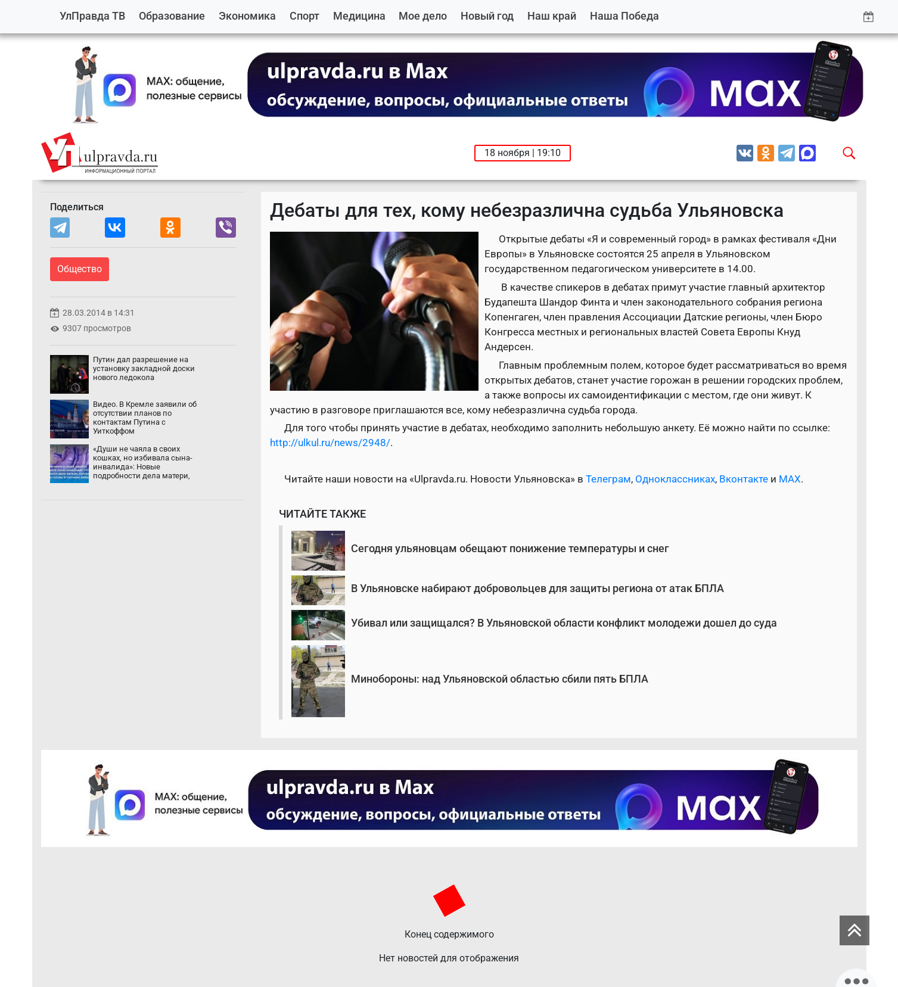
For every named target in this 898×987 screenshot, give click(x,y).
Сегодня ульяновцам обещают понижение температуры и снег (510, 548)
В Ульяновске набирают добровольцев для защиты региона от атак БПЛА (537, 588)
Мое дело (423, 16)
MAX (790, 479)
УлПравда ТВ (92, 16)
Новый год (487, 16)
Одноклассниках (675, 479)
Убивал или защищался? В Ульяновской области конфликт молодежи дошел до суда (564, 623)
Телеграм (608, 479)
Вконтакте (743, 479)
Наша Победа (624, 16)
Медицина (359, 16)
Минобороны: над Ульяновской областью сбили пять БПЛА (499, 678)
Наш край (551, 16)
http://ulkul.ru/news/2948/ (330, 443)
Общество (79, 269)
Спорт (304, 16)
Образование (172, 16)
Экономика (247, 16)
